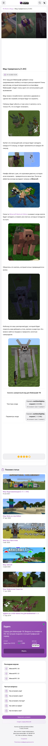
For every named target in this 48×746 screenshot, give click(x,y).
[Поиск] (40, 3)
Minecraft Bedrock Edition (18, 214)
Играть (24, 651)
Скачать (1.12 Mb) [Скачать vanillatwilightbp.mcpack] (35, 416)
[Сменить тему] (45, 3)
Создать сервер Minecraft (24, 721)
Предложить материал (24, 717)
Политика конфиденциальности (24, 742)
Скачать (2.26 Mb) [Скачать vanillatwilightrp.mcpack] (36, 403)
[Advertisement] (24, 53)
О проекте (24, 738)
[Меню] (3, 3)
